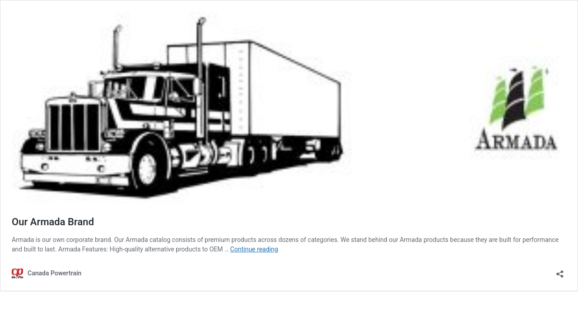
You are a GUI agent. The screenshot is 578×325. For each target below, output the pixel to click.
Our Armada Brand (53, 222)
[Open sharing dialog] (560, 271)
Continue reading (254, 249)
